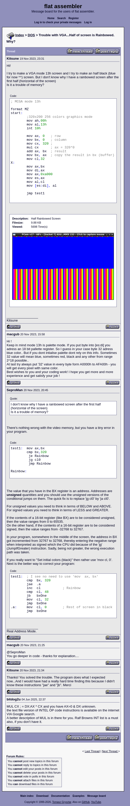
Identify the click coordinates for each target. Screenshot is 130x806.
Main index (27, 796)
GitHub (86, 802)
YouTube (96, 802)
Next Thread (110, 751)
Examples (79, 796)
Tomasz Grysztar (61, 802)
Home (51, 18)
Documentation (60, 796)
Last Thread (92, 751)
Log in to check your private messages (57, 22)
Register (73, 18)
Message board (96, 796)
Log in (88, 22)
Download (42, 796)
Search (61, 18)
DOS (31, 35)
